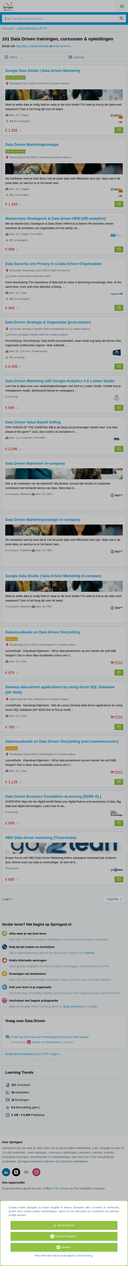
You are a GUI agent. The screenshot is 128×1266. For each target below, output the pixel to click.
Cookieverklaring (83, 1255)
